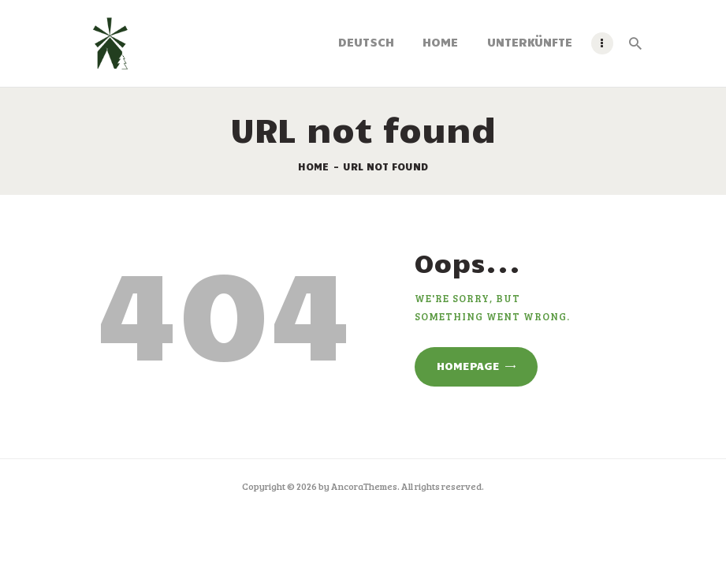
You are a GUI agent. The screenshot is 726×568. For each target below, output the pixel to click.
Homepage (468, 365)
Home (313, 166)
